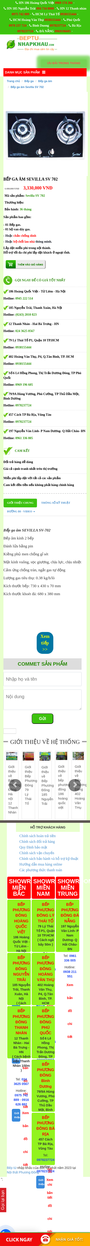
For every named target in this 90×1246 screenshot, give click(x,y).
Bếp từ (11, 1168)
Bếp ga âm (45, 81)
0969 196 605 (24, 384)
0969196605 (63, 31)
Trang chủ (13, 81)
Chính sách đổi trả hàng (37, 841)
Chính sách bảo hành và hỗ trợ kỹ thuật (48, 859)
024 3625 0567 (25, 331)
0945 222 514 (24, 298)
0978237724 (58, 25)
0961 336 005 (24, 438)
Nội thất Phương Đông (23, 1172)
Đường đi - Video (21, 511)
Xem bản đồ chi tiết (25, 1139)
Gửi (42, 718)
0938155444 (68, 14)
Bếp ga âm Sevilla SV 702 (27, 87)
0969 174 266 (63, 3)
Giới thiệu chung (20, 502)
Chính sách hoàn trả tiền (37, 836)
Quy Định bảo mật (33, 847)
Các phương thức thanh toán (40, 870)
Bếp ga (28, 81)
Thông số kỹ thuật (55, 502)
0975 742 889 (20, 14)
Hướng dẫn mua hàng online (40, 864)
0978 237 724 (17, 25)
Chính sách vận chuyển (36, 853)
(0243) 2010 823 (26, 314)
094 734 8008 (45, 8)
